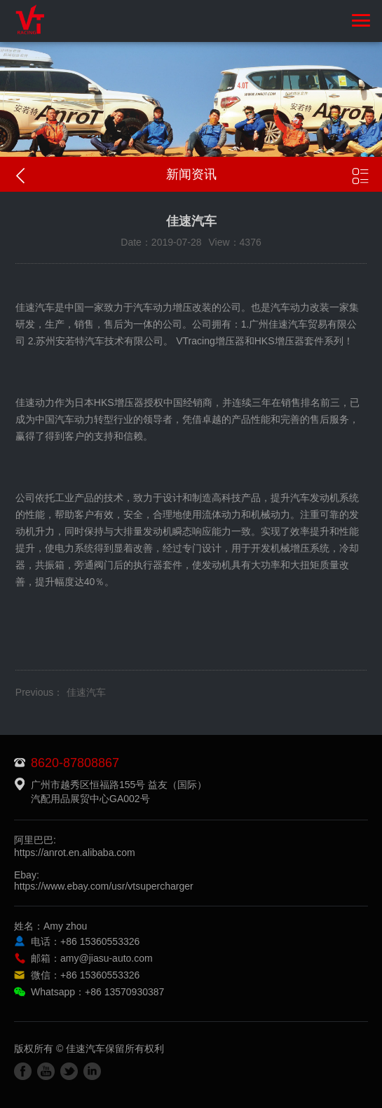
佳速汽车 (86, 692)
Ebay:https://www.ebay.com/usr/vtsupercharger (103, 880)
